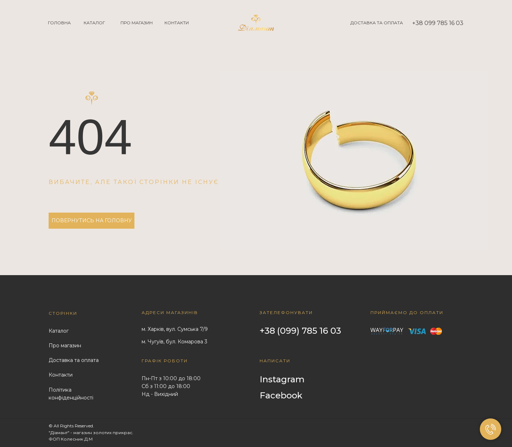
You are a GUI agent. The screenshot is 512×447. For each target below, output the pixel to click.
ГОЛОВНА (59, 22)
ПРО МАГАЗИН (136, 22)
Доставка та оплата (74, 360)
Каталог (59, 331)
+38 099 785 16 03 (437, 23)
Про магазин (65, 345)
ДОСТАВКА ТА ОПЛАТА (376, 22)
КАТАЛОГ (94, 22)
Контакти (61, 375)
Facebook (281, 395)
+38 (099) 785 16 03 (300, 331)
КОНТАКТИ (176, 22)
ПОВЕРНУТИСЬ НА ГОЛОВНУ (91, 220)
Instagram (282, 379)
